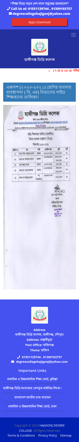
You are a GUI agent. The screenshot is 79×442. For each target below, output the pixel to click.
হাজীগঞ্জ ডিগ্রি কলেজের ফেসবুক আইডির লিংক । (32, 388)
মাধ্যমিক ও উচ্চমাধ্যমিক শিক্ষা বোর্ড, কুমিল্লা (32, 379)
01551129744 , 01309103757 (50, 8)
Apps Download (40, 22)
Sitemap (65, 435)
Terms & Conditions (21, 435)
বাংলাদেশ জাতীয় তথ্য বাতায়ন (32, 397)
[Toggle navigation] (73, 35)
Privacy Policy (47, 435)
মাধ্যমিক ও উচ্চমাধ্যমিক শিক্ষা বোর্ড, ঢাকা (32, 406)
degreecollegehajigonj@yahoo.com (41, 14)
